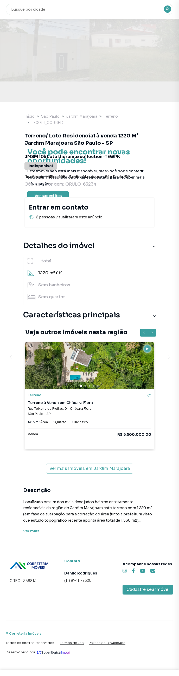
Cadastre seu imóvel (148, 589)
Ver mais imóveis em (89, 468)
